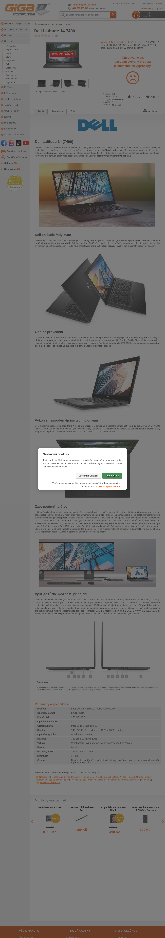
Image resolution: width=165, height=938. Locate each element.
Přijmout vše (112, 475)
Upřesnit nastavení (88, 476)
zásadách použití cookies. (110, 486)
